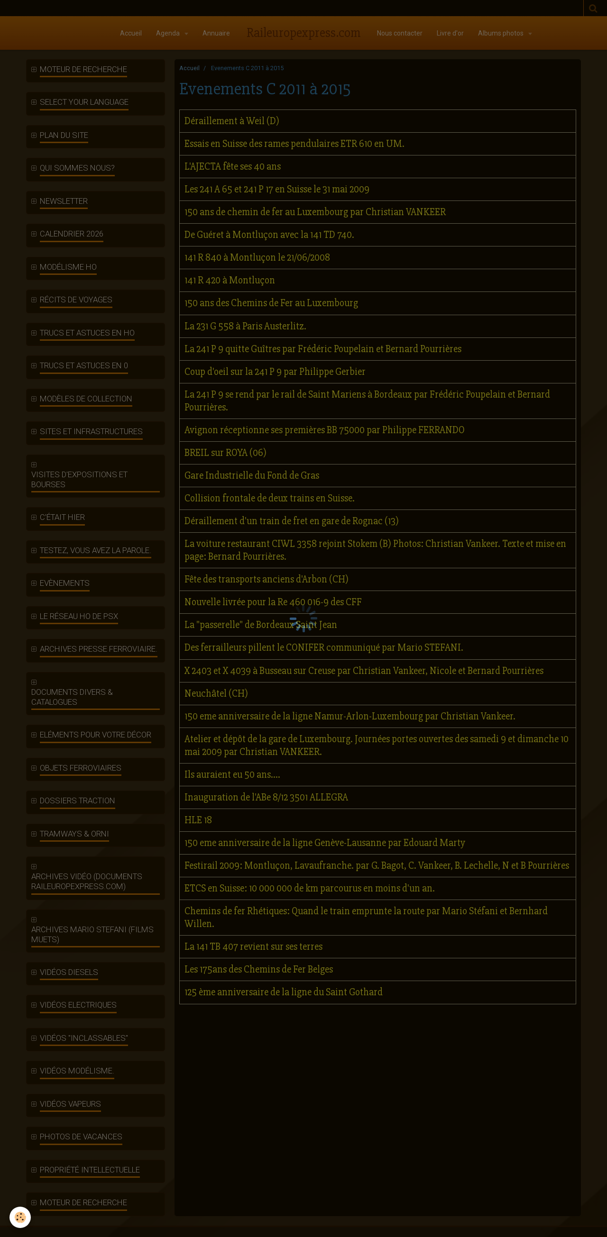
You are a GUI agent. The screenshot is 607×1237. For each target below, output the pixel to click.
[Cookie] (20, 1217)
